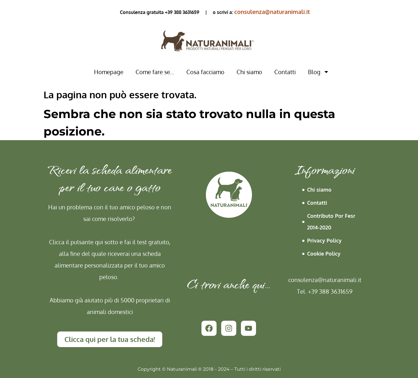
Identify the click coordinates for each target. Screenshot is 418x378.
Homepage (108, 72)
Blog (318, 72)
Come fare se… (155, 72)
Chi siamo (249, 72)
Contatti (285, 72)
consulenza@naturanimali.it (272, 11)
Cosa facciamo (205, 72)
